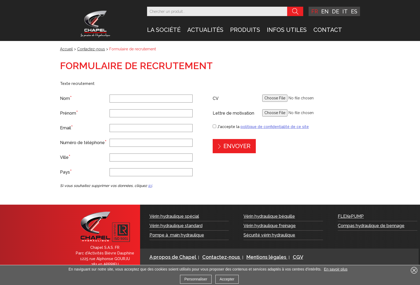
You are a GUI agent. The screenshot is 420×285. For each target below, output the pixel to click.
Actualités (205, 29)
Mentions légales (266, 257)
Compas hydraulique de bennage (371, 225)
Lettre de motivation (233, 113)
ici (150, 185)
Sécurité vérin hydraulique (269, 235)
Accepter (227, 279)
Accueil (66, 49)
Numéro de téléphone (83, 142)
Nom (66, 98)
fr (314, 11)
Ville (65, 157)
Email (66, 127)
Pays (66, 171)
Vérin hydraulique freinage (269, 225)
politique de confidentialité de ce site (275, 127)
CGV (298, 257)
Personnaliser (195, 279)
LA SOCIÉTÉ (164, 29)
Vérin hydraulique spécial (174, 216)
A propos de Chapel (173, 257)
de (335, 11)
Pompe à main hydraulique (176, 235)
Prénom (69, 113)
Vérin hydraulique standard (175, 225)
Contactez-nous (91, 49)
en (325, 11)
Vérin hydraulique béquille (269, 216)
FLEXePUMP (351, 216)
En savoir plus (335, 269)
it (345, 11)
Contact (327, 29)
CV (216, 98)
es (354, 11)
